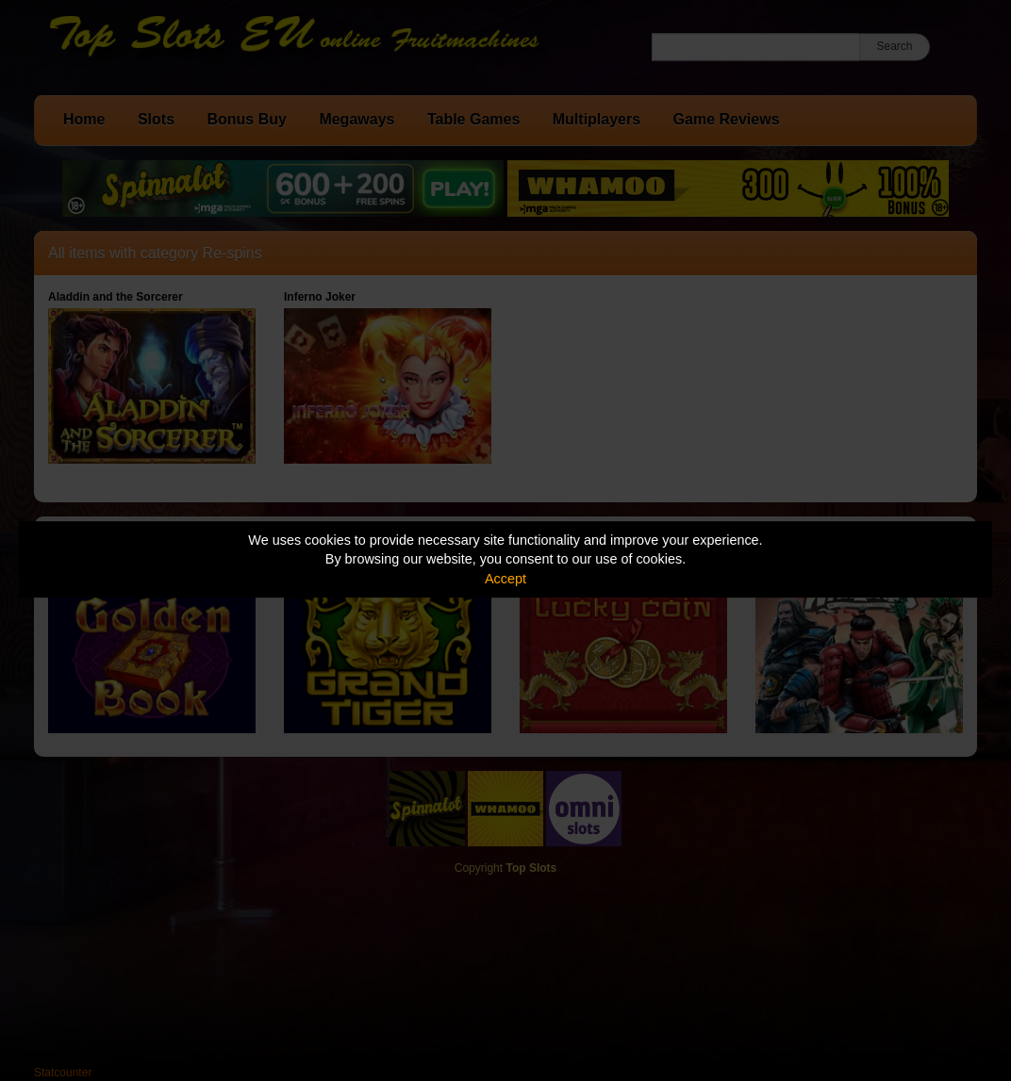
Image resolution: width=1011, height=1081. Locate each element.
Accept (505, 578)
